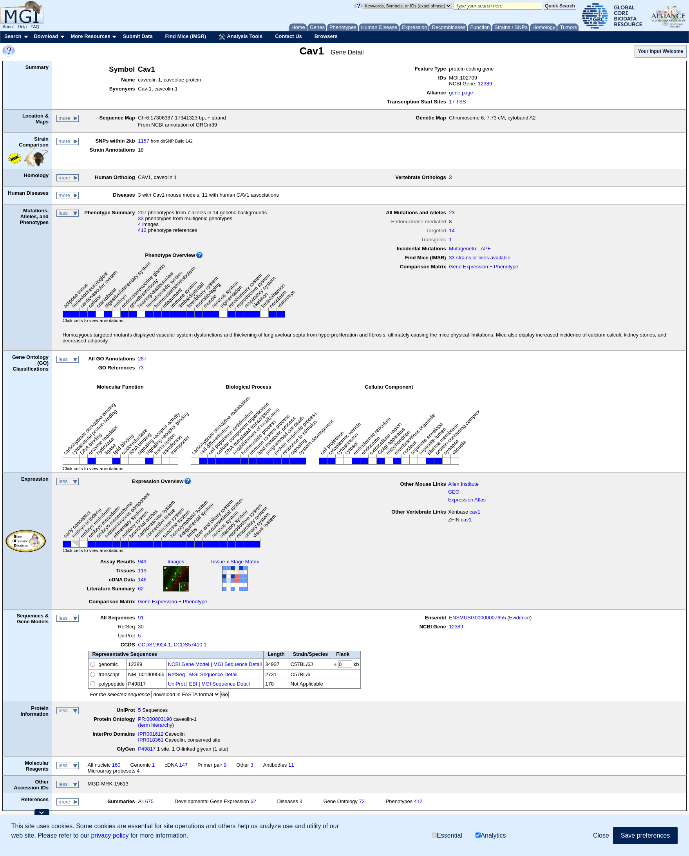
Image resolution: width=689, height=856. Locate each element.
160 (116, 765)
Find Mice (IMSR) (185, 36)
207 (142, 212)
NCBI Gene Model (189, 664)
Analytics (491, 835)
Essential (447, 835)
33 (140, 218)
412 (142, 230)
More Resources (90, 36)
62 (140, 589)
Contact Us (288, 36)
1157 (143, 141)
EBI (193, 684)
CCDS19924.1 (154, 645)
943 (142, 562)
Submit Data (138, 36)
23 (451, 212)
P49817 (147, 749)
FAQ (35, 26)
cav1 (475, 512)
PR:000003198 (155, 719)
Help (22, 26)
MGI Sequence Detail (237, 664)
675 (149, 801)
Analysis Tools (240, 36)
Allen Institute (463, 484)
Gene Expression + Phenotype (483, 267)
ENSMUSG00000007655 (477, 618)
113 (142, 571)
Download (46, 36)
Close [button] (601, 835)
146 (142, 580)
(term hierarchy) (156, 725)
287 (142, 359)
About (8, 26)
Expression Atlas (467, 500)
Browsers (326, 36)
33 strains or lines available (479, 258)
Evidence (519, 618)
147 (183, 765)
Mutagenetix (463, 249)
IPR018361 (150, 740)
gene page (461, 93)
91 (140, 618)
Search (12, 36)
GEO (453, 492)
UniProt (176, 684)
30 (140, 627)
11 (291, 765)
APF (485, 249)
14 (451, 230)
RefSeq (176, 674)
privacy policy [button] (109, 835)
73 (140, 368)
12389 (485, 84)
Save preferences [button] (645, 835)
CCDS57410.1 (190, 645)
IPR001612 (150, 734)
